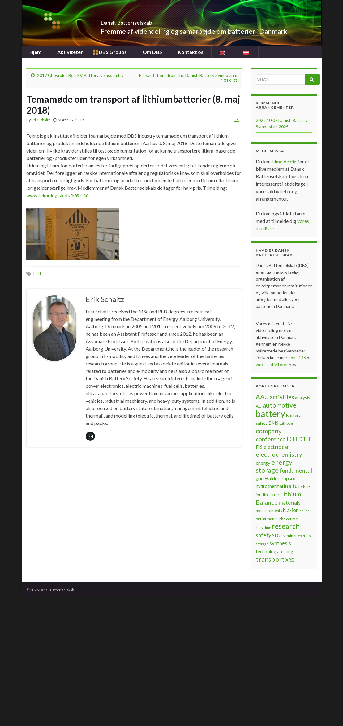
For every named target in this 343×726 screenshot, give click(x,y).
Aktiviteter (70, 52)
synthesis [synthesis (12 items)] (280, 543)
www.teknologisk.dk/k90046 (57, 195)
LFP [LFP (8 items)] (302, 486)
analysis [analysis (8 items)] (302, 397)
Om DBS (152, 52)
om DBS (299, 357)
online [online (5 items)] (305, 511)
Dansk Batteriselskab (142, 21)
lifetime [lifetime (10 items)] (271, 494)
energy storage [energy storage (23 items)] (274, 466)
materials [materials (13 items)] (290, 502)
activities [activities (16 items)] (282, 397)
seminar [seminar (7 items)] (290, 535)
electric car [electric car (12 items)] (276, 447)
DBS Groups (113, 52)
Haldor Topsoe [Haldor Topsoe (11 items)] (280, 478)
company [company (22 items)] (269, 431)
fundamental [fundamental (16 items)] (296, 470)
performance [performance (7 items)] (267, 518)
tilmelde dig (285, 161)
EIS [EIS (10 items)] (259, 447)
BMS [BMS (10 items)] (273, 423)
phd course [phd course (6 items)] (288, 518)
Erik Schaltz (40, 119)
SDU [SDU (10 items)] (277, 535)
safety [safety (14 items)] (263, 535)
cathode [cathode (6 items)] (286, 423)
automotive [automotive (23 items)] (280, 405)
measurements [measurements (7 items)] (269, 510)
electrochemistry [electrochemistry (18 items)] (279, 454)
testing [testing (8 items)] (286, 551)
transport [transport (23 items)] (270, 559)
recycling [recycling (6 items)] (263, 527)
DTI (37, 273)
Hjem (35, 52)
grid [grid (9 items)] (260, 478)
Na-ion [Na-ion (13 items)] (291, 510)
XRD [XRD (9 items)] (290, 560)
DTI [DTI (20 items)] (292, 439)
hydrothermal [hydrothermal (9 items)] (269, 486)
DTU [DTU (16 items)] (304, 439)
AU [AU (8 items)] (259, 406)
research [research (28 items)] (286, 526)
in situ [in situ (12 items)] (291, 486)
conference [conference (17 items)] (271, 439)
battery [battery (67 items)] (270, 413)
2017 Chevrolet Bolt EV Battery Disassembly (80, 75)
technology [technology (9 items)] (267, 551)
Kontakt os (191, 52)
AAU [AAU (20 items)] (262, 397)
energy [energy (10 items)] (263, 463)
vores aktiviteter (272, 364)
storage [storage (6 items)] (262, 544)
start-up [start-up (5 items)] (304, 536)
